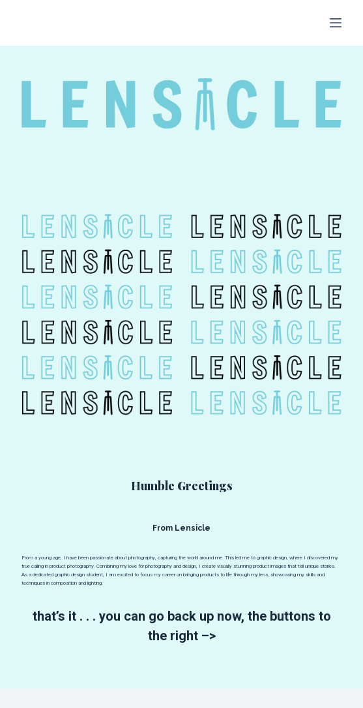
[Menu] (335, 23)
